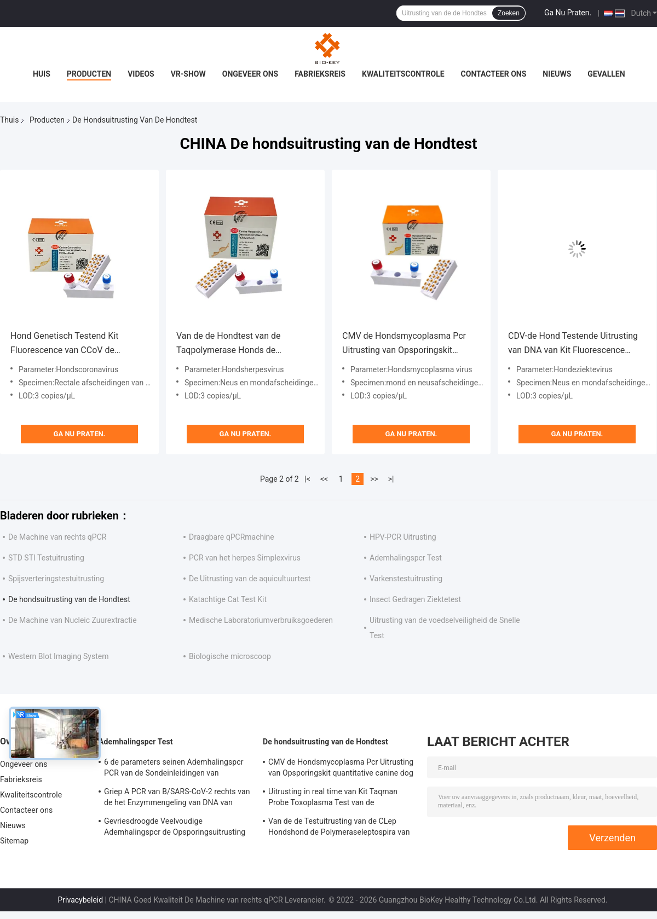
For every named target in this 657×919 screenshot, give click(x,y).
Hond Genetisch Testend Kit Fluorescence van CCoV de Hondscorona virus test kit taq (69, 344)
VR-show (188, 74)
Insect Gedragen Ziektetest (415, 599)
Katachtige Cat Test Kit (228, 599)
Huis (41, 74)
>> (374, 479)
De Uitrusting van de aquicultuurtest (249, 578)
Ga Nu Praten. (567, 12)
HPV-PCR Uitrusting (403, 537)
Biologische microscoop (230, 656)
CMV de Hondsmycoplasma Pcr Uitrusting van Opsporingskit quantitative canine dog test (404, 344)
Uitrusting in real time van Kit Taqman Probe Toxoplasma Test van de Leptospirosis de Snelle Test (332, 798)
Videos (141, 74)
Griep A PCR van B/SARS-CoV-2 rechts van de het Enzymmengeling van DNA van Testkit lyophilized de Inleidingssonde (177, 798)
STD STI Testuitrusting (46, 557)
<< (324, 479)
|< (307, 479)
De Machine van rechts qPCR (57, 537)
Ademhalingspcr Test (406, 557)
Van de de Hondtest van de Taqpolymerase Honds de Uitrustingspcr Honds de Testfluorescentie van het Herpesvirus (228, 344)
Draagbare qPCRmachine (231, 537)
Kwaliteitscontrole (403, 74)
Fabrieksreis (320, 74)
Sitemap (14, 840)
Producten (89, 74)
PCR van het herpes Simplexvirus (245, 557)
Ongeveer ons (250, 74)
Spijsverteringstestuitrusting (56, 578)
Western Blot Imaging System (58, 656)
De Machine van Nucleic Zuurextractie (72, 620)
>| (391, 479)
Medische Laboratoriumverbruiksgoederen (261, 620)
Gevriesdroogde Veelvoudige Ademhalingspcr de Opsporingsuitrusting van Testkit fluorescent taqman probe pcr (175, 828)
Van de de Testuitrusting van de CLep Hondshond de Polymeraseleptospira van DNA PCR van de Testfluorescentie (339, 828)
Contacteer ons (494, 74)
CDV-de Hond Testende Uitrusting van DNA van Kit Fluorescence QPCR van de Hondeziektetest (573, 344)
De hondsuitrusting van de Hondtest (69, 599)
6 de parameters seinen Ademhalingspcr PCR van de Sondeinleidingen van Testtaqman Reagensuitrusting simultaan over (175, 769)
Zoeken (509, 13)
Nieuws (557, 74)
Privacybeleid (80, 899)
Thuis (9, 119)
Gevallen (606, 74)
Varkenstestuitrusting (406, 578)
